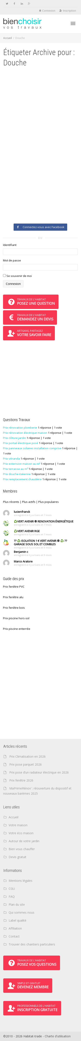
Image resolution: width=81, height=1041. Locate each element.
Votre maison (18, 825)
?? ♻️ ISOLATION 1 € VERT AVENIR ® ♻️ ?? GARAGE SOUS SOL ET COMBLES (40, 542)
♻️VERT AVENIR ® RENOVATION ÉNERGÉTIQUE (43, 521)
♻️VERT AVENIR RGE (27, 531)
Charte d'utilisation (58, 1036)
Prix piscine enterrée (16, 629)
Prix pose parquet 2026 (25, 764)
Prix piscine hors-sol (16, 618)
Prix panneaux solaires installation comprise (32, 448)
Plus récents (11, 502)
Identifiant (9, 245)
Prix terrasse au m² (15, 469)
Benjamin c (21, 552)
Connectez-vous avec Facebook (40, 227)
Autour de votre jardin (24, 841)
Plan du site (17, 904)
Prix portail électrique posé (20, 443)
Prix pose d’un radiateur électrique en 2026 (39, 772)
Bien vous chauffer (22, 849)
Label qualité (17, 920)
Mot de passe (12, 260)
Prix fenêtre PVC (13, 586)
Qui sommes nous (21, 912)
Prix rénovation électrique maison (25, 433)
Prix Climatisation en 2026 (27, 756)
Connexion (48, 10)
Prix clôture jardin (14, 438)
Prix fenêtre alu (13, 597)
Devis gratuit (17, 857)
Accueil (7, 38)
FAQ (12, 896)
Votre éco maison (21, 833)
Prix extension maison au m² (21, 464)
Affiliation (15, 928)
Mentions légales (20, 881)
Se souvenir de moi (17, 276)
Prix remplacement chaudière (22, 479)
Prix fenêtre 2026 (21, 780)
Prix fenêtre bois (14, 608)
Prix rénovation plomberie (20, 427)
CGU (12, 889)
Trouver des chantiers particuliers (32, 944)
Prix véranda (11, 458)
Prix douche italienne (17, 474)
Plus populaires (48, 502)
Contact (14, 936)
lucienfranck (22, 512)
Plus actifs (28, 502)
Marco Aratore (23, 561)
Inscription (69, 10)
